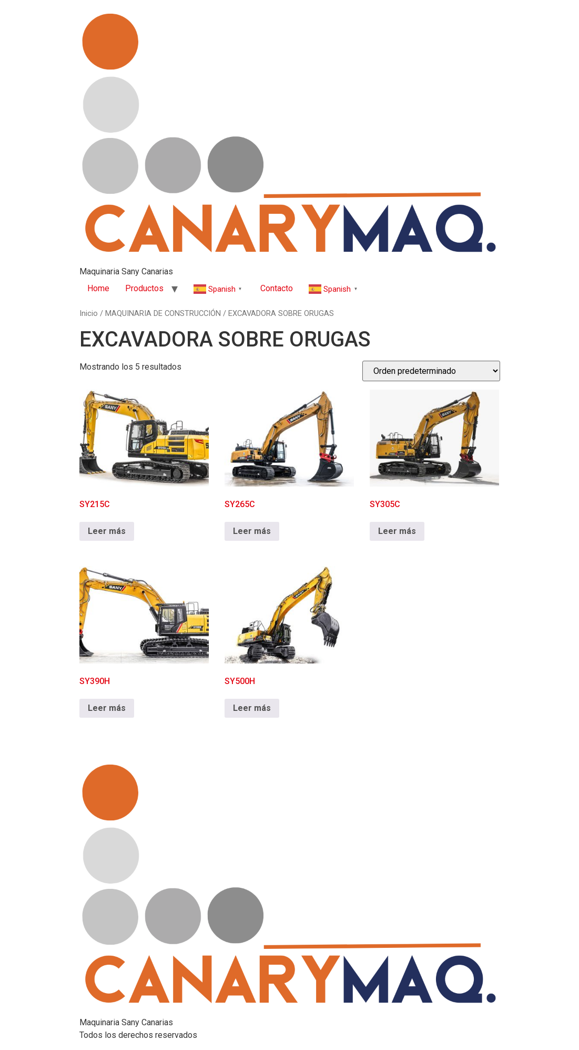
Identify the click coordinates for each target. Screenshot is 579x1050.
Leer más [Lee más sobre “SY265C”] (252, 531)
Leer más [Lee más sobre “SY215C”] (107, 531)
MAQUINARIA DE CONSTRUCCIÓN (163, 313)
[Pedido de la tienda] (431, 371)
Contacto (276, 288)
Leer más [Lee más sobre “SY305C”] (397, 531)
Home (98, 288)
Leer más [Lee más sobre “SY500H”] (252, 708)
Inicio (88, 313)
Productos (144, 288)
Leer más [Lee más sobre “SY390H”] (107, 708)
